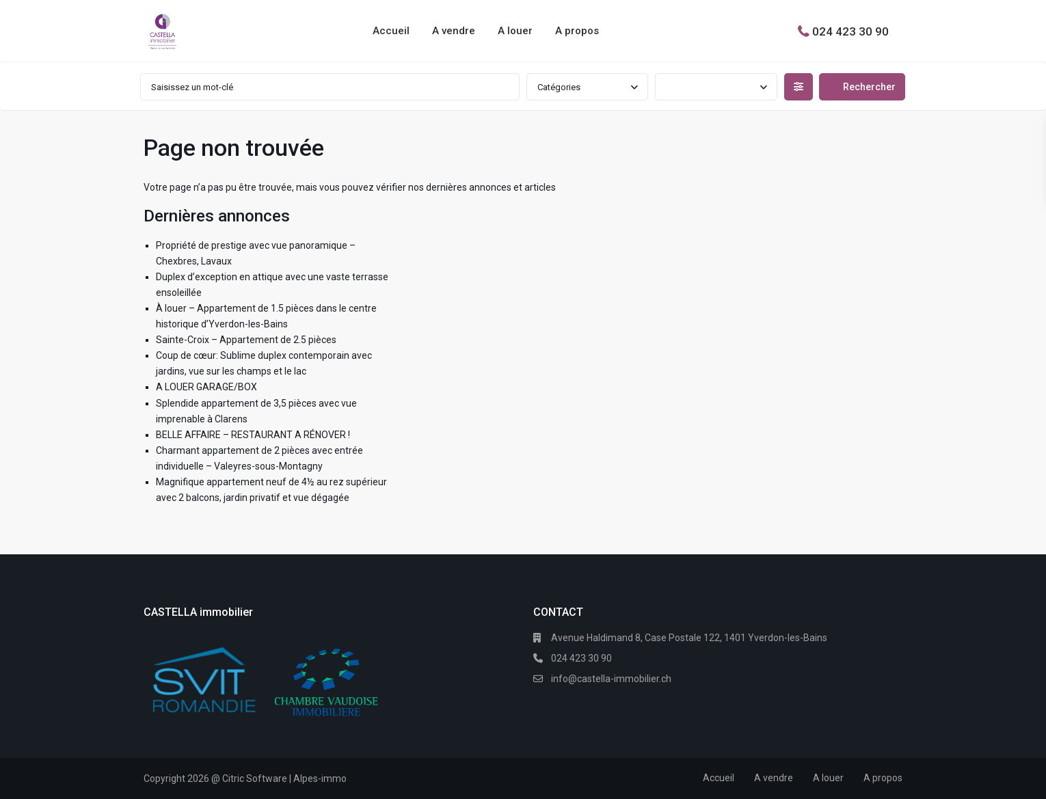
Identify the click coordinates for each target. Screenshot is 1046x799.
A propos (577, 31)
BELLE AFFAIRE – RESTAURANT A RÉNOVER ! (253, 434)
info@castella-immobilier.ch (611, 678)
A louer (515, 31)
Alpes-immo (320, 778)
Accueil (391, 31)
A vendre (453, 31)
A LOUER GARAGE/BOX (206, 386)
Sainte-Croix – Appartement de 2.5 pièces (246, 339)
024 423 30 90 (850, 31)
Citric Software (254, 778)
